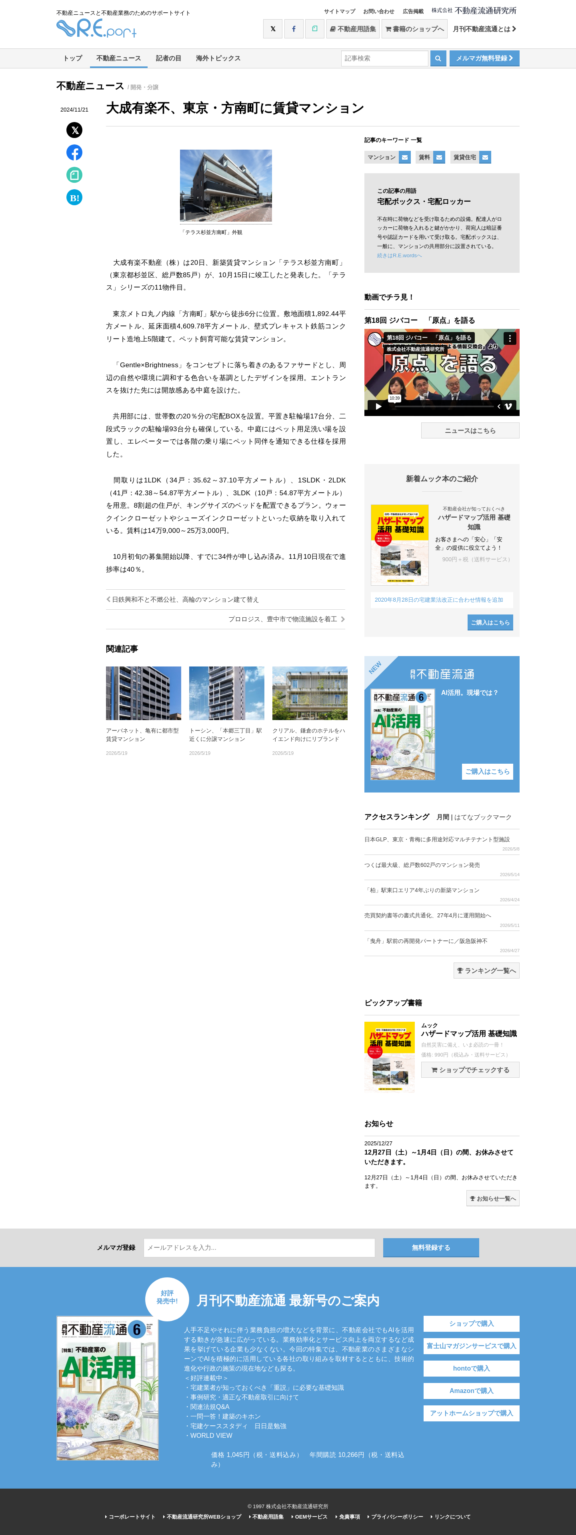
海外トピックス (218, 58)
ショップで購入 (471, 1323)
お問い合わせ (378, 11)
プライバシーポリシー (395, 1517)
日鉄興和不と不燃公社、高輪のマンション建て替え (182, 599)
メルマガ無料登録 (484, 58)
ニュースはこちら (470, 430)
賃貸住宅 (465, 157)
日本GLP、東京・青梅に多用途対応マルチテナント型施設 (442, 844)
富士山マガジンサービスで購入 (471, 1346)
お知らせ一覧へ (493, 1198)
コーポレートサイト (130, 1517)
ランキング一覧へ (486, 970)
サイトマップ (339, 11)
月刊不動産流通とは (484, 29)
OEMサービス (310, 1517)
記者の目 (169, 58)
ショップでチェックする (470, 1070)
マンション (382, 157)
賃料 (424, 157)
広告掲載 (413, 11)
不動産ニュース (118, 58)
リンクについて (451, 1517)
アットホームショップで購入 (471, 1413)
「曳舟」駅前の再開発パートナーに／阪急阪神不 (442, 945)
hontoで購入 (471, 1368)
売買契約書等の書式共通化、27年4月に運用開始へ (442, 920)
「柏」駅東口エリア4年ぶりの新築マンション (442, 895)
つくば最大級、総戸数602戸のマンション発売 (442, 869)
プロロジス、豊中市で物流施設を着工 (286, 619)
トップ (72, 58)
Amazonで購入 (472, 1390)
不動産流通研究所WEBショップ (202, 1517)
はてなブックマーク (483, 817)
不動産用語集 (353, 29)
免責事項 (348, 1517)
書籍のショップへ (414, 29)
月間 (442, 817)
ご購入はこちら (490, 622)
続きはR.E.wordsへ (399, 255)
